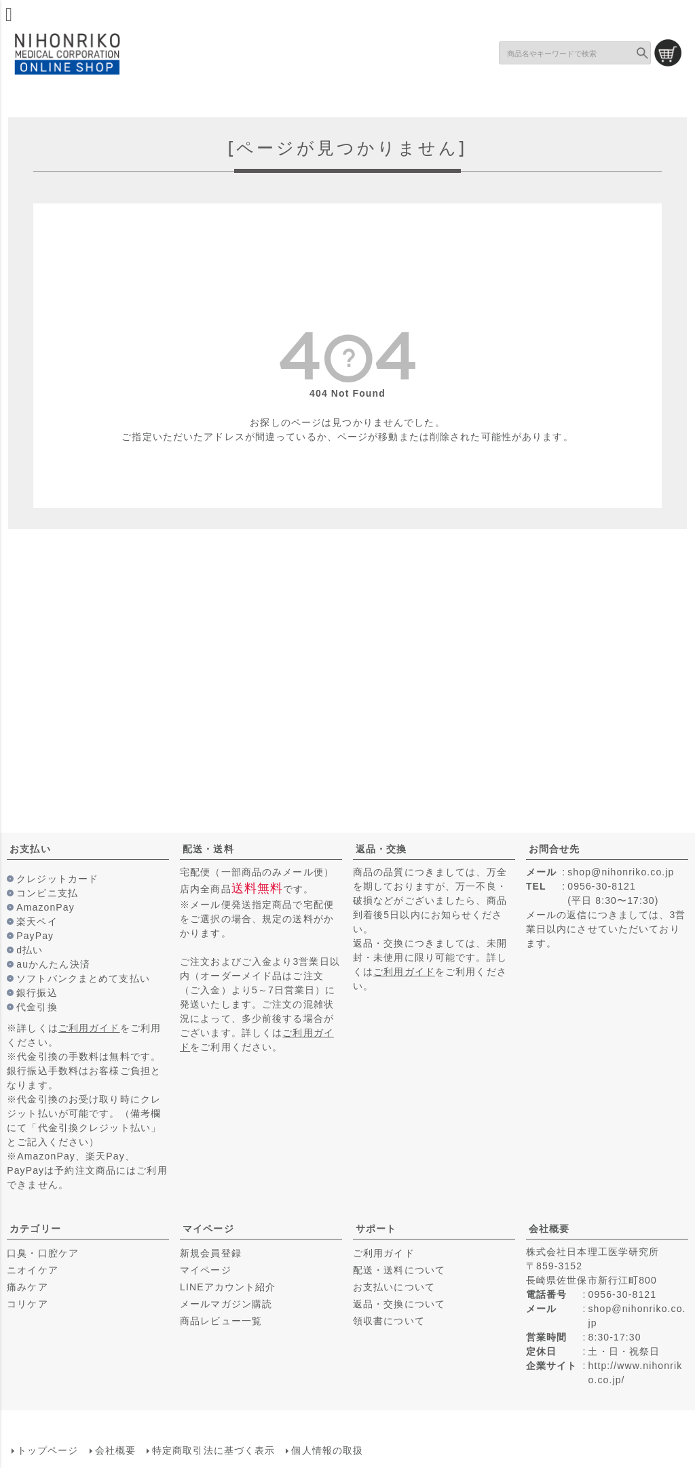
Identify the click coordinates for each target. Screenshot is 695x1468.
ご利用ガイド (89, 1028)
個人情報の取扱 (327, 1449)
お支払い (30, 849)
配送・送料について (399, 1270)
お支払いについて (394, 1287)
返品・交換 (381, 849)
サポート (376, 1228)
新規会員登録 (211, 1253)
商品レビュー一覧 (221, 1320)
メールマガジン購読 (226, 1303)
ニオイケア (32, 1270)
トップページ (47, 1449)
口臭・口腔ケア (43, 1253)
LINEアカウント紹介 (228, 1287)
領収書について (389, 1320)
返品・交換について (399, 1303)
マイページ (208, 1228)
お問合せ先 (554, 849)
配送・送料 (208, 849)
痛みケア (27, 1287)
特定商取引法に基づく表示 (212, 1449)
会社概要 (549, 1228)
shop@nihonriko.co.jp (620, 872)
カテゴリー (35, 1228)
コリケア (27, 1303)
